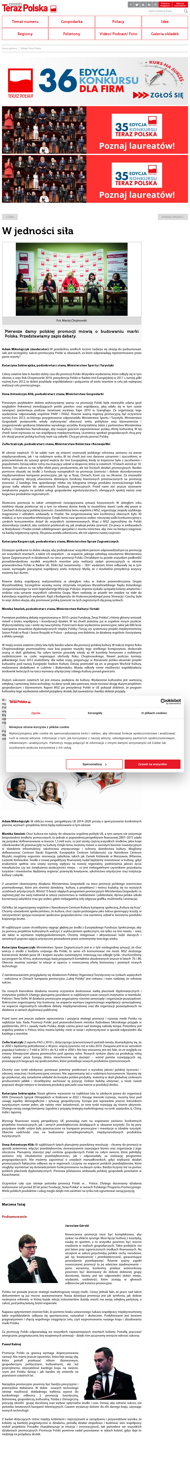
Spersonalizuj (95, 764)
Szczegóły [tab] (95, 713)
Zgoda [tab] (35, 713)
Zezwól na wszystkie (152, 764)
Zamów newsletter (180, 4)
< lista (10, 217)
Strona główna (9, 48)
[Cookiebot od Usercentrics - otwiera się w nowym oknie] (163, 702)
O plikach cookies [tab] (154, 713)
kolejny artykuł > (173, 217)
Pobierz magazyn (165, 4)
